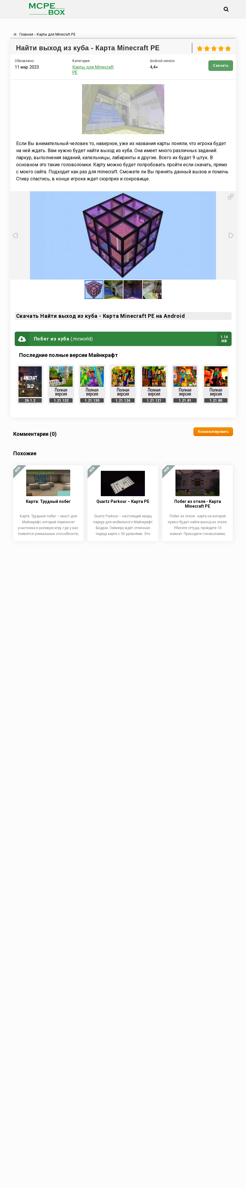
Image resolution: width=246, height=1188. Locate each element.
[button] (230, 196)
